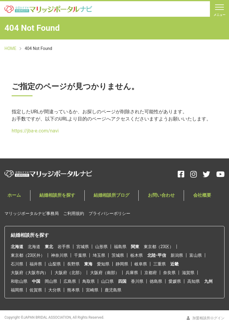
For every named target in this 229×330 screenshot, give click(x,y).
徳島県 (156, 281)
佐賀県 (36, 290)
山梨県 (54, 264)
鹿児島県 (113, 290)
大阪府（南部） (104, 273)
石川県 (17, 264)
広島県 (70, 281)
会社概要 (182, 198)
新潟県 (177, 255)
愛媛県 (174, 281)
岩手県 (64, 247)
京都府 (150, 273)
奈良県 (169, 273)
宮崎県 (92, 290)
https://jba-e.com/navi (35, 134)
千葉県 (80, 255)
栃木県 (136, 255)
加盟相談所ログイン (206, 318)
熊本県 (73, 290)
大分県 (54, 290)
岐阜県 (140, 264)
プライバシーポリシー (109, 213)
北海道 (34, 247)
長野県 (73, 264)
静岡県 (122, 264)
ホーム (11, 198)
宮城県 (82, 247)
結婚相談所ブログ (100, 198)
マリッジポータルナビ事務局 (31, 213)
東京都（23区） (159, 247)
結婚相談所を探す (50, 198)
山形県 (101, 247)
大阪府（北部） (69, 273)
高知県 (193, 281)
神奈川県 (59, 255)
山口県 (107, 281)
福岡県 (17, 290)
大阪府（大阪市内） (29, 273)
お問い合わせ (146, 198)
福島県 (120, 247)
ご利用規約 (73, 213)
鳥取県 (88, 281)
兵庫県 (132, 273)
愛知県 (103, 264)
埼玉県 (99, 255)
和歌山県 (19, 281)
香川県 (137, 281)
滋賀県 (188, 273)
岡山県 (51, 281)
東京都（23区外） (28, 255)
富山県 (195, 255)
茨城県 (118, 255)
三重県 (159, 264)
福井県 (36, 264)
